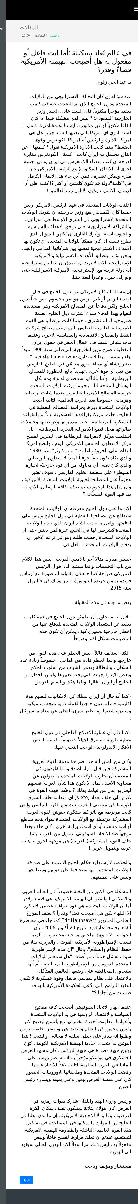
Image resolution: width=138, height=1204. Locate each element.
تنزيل (20, 1180)
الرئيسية (49, 35)
